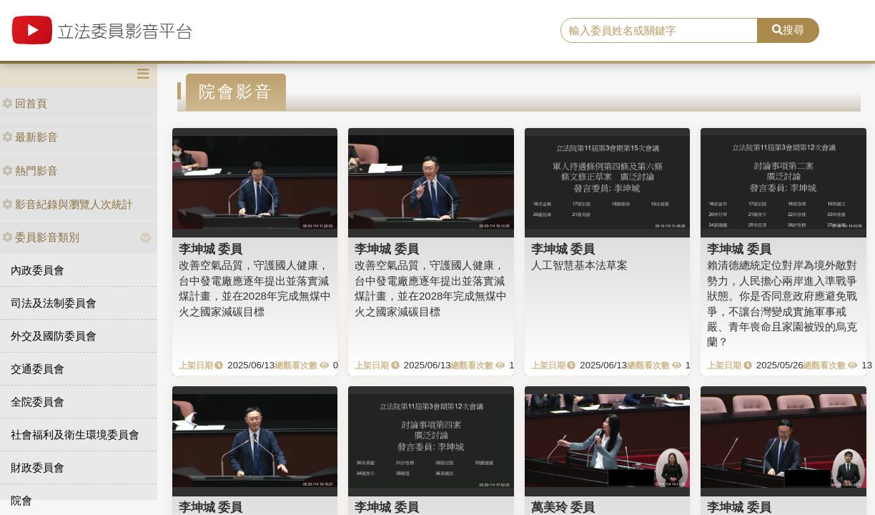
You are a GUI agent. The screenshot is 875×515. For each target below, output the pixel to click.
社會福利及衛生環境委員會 (75, 434)
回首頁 (24, 103)
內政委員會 (37, 270)
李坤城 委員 (211, 248)
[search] (659, 31)
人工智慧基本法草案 (579, 265)
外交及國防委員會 (54, 336)
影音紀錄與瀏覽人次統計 (67, 204)
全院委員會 (37, 402)
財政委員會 (37, 467)
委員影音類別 (40, 237)
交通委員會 (37, 369)
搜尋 (788, 30)
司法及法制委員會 (54, 303)
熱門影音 (30, 171)
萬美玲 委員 (563, 507)
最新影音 (30, 137)
